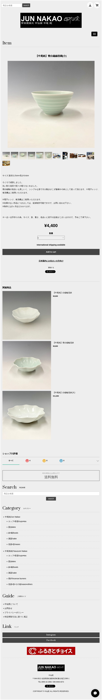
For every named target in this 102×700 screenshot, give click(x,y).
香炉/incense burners (17, 578)
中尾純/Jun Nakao (12, 517)
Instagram (51, 635)
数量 (51, 233)
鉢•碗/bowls (13, 533)
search (26, 5)
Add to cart (51, 252)
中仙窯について (11, 604)
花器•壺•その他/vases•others (20, 584)
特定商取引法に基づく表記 (16, 617)
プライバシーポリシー (14, 612)
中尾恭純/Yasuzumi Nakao (16, 551)
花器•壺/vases (14, 544)
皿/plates (12, 527)
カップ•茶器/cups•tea (17, 521)
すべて (11, 461)
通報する (51, 267)
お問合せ (8, 608)
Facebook (51, 640)
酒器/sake (12, 539)
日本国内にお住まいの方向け (51, 261)
